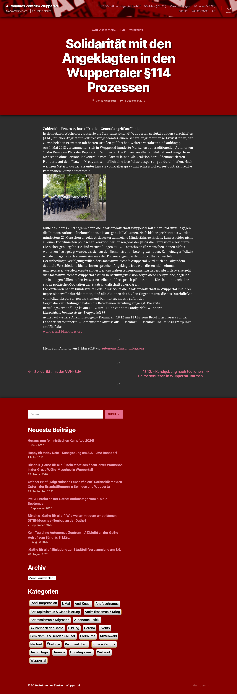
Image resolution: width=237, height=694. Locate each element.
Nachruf (36, 644)
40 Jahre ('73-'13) (204, 6)
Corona (89, 628)
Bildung (73, 628)
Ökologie (53, 644)
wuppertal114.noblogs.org (62, 332)
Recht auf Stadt (76, 644)
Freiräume (87, 636)
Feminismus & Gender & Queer (52, 636)
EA (213, 10)
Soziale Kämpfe (104, 644)
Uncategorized (81, 652)
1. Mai (123, 30)
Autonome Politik (86, 620)
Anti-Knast (83, 604)
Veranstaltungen (180, 6)
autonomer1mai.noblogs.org (122, 348)
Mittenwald (108, 636)
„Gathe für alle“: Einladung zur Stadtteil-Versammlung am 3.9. (74, 550)
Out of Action (200, 10)
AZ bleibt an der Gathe (46, 628)
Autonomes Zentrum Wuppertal (32, 6)
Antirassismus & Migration (49, 620)
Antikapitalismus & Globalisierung (55, 612)
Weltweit (103, 652)
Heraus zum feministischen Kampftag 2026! (61, 440)
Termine (59, 652)
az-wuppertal (108, 100)
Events (105, 628)
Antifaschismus (106, 604)
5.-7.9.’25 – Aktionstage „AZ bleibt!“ (119, 6)
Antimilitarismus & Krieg (102, 612)
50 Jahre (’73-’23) (155, 6)
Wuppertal (137, 30)
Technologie (39, 652)
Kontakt (183, 10)
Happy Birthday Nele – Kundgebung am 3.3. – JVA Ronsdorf (72, 453)
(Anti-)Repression (104, 30)
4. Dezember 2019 (134, 100)
